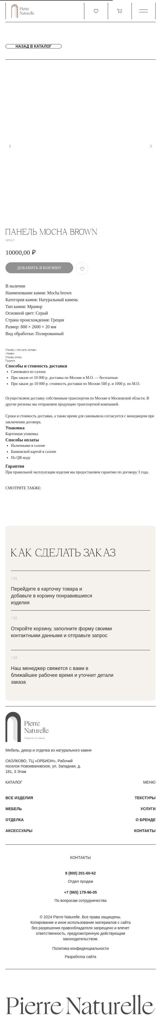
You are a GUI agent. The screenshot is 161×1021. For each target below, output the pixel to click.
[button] (143, 11)
